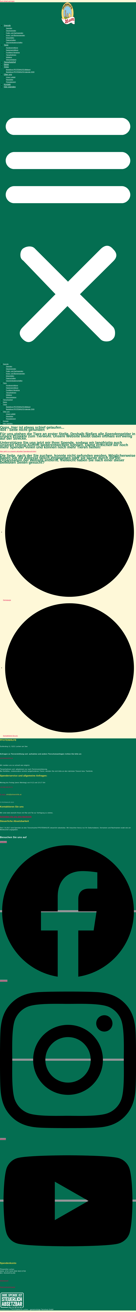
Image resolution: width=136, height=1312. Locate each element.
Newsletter (9, 79)
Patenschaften (11, 40)
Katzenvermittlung (12, 50)
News (6, 64)
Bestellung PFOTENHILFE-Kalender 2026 (20, 72)
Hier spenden (10, 87)
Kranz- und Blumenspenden (15, 35)
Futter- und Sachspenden (14, 33)
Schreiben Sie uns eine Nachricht (16, 817)
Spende (7, 25)
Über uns (8, 74)
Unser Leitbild (10, 77)
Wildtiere (9, 57)
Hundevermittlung (12, 48)
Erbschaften (10, 38)
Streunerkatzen (11, 59)
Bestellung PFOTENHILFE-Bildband (18, 69)
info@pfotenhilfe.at (6, 758)
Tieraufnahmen (11, 55)
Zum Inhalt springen (7, 1)
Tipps (6, 67)
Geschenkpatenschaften (14, 42)
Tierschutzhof (10, 62)
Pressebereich (11, 82)
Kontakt (7, 84)
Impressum (4, 1281)
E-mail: (11, 794)
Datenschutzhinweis (7, 1287)
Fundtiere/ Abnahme (13, 52)
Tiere (6, 45)
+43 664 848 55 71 (6, 787)
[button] (68, 225)
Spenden (9, 28)
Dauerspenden (11, 30)
